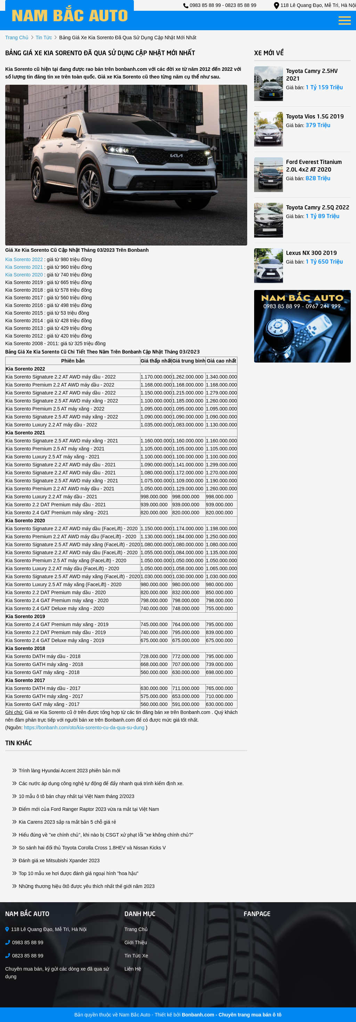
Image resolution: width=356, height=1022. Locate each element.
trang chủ (17, 37)
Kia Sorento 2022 (24, 259)
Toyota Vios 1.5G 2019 (315, 115)
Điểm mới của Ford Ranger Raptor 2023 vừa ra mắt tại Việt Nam (85, 809)
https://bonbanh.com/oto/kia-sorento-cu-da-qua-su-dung (84, 727)
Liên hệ (132, 969)
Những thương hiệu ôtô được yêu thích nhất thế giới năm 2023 (83, 886)
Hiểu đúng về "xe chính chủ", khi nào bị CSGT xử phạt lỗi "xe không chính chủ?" (102, 835)
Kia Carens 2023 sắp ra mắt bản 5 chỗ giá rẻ (64, 822)
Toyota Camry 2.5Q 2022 (317, 206)
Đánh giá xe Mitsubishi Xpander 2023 (56, 860)
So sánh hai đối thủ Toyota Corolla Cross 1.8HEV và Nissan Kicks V (89, 847)
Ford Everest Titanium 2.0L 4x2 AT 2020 (314, 165)
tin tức (43, 37)
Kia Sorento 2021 (24, 267)
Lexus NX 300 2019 (311, 252)
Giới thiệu (135, 942)
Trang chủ (136, 929)
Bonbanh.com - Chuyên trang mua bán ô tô (232, 1014)
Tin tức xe (136, 955)
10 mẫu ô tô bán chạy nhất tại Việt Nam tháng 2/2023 (73, 796)
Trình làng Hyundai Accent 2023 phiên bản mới (66, 770)
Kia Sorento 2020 (24, 274)
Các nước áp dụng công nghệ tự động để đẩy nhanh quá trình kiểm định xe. (98, 783)
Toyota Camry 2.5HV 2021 (312, 74)
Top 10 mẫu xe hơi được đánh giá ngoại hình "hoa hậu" (75, 873)
